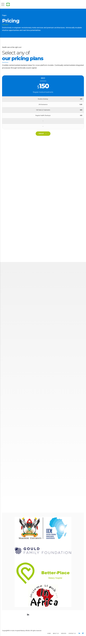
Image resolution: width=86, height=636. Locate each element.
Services (63, 633)
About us (56, 633)
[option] (43, 561)
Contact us (72, 633)
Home (49, 633)
